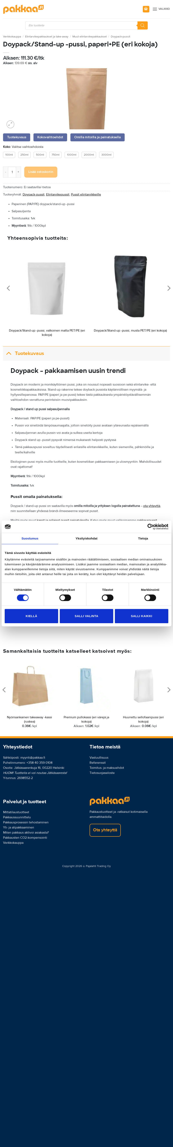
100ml (9, 154)
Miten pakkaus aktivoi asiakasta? (26, 832)
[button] (146, 9)
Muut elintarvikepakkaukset (89, 36)
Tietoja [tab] (143, 538)
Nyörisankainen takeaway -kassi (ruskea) (29, 719)
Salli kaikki (141, 616)
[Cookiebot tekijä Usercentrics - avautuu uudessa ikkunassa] (150, 527)
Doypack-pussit (120, 36)
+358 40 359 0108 (39, 762)
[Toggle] (8, 353)
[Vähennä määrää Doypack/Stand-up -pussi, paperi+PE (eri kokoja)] (5, 172)
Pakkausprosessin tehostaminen (26, 822)
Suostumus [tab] (29, 538)
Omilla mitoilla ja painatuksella (97, 137)
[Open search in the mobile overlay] (86, 25)
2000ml (89, 154)
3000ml (106, 154)
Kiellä (31, 616)
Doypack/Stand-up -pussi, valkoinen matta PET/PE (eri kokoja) (47, 332)
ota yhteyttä (151, 506)
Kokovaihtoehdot (50, 137)
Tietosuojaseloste (102, 773)
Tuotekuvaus (23, 353)
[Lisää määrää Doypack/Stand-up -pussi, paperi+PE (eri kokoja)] (18, 172)
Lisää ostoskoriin (40, 172)
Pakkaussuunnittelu (17, 817)
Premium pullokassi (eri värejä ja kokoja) (86, 719)
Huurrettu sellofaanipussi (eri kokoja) (143, 719)
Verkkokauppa (12, 36)
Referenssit (98, 762)
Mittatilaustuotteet (16, 812)
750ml (55, 154)
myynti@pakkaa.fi (32, 757)
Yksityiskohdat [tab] (86, 538)
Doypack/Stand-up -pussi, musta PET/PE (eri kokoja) (130, 330)
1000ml (71, 154)
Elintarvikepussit (57, 194)
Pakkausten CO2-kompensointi (25, 837)
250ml (24, 154)
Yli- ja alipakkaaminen (18, 827)
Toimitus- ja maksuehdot (107, 767)
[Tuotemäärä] (12, 172)
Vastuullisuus (99, 757)
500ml (40, 154)
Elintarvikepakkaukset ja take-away (46, 36)
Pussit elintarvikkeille (86, 194)
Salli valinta (86, 616)
